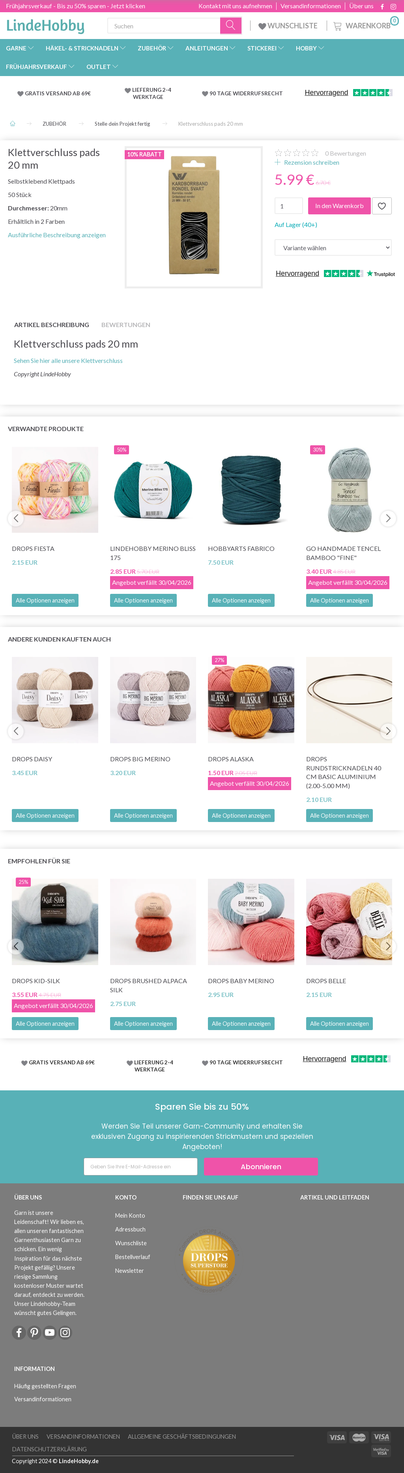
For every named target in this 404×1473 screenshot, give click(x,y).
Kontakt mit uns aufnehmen (235, 5)
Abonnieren (261, 1167)
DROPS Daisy (32, 759)
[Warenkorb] (365, 25)
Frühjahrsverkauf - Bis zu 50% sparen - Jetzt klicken (75, 5)
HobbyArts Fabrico (241, 548)
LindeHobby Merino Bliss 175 (153, 553)
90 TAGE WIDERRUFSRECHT (246, 93)
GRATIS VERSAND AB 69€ (58, 93)
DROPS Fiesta (33, 548)
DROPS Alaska (231, 759)
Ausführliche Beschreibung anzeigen (57, 234)
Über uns (361, 5)
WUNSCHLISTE (288, 25)
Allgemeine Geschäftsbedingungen (182, 1436)
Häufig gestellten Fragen (45, 1386)
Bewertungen (345, 153)
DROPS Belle (326, 980)
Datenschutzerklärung (49, 1449)
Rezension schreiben (311, 162)
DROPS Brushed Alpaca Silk (148, 985)
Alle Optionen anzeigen (45, 600)
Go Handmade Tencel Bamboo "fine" (343, 553)
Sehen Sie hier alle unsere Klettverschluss (69, 360)
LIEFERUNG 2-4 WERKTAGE (151, 93)
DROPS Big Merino (140, 759)
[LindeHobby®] (45, 24)
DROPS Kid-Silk (36, 980)
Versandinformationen (311, 5)
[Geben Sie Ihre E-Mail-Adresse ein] (141, 1166)
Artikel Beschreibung (51, 324)
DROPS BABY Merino (241, 980)
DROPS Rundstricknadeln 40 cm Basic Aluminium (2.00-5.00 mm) (343, 772)
